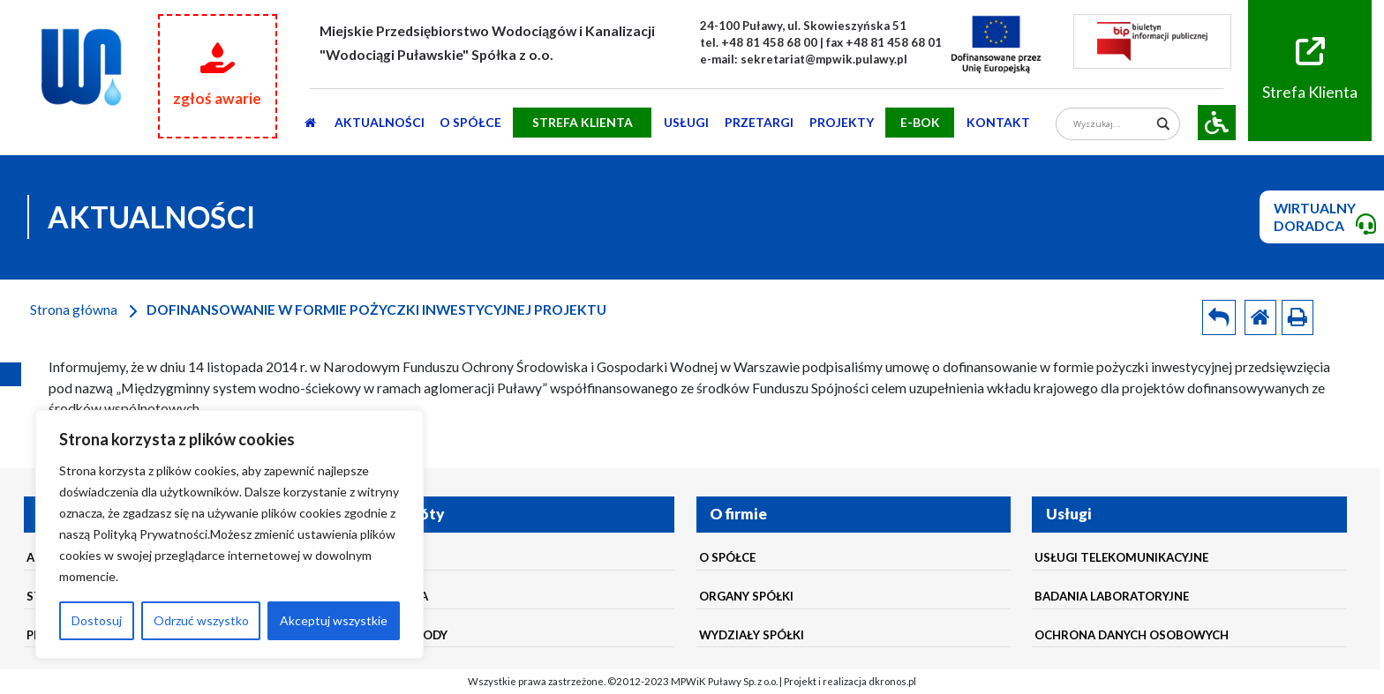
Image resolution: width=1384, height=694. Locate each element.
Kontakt (998, 122)
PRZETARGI (759, 122)
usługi (686, 122)
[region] (229, 534)
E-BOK (920, 122)
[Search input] (1111, 124)
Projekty (841, 122)
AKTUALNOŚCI (380, 122)
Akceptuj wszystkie (333, 620)
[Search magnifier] (1164, 124)
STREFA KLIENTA (582, 122)
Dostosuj (96, 620)
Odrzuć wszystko (201, 620)
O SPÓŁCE (470, 122)
